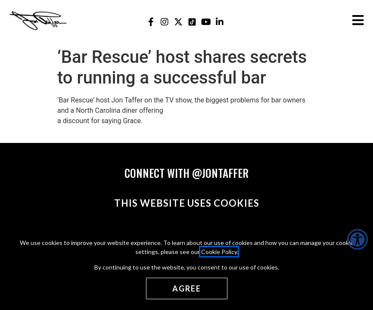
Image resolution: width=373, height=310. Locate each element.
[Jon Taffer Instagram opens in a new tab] (164, 21)
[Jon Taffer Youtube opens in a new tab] (206, 21)
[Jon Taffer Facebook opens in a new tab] (151, 21)
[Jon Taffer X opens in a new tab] (178, 21)
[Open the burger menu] (357, 20)
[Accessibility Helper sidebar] (357, 239)
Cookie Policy (219, 251)
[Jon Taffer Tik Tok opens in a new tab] (192, 21)
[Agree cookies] (186, 288)
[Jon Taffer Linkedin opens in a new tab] (220, 21)
